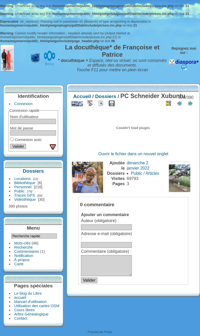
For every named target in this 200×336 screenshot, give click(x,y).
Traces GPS (24, 195)
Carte (19, 264)
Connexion (23, 104)
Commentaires (26, 251)
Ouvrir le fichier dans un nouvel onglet (133, 154)
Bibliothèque (24, 183)
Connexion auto (25, 140)
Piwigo (108, 331)
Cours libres (24, 310)
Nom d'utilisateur (24, 117)
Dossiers (33, 171)
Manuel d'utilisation (30, 302)
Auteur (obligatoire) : (100, 220)
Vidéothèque (25, 199)
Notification (23, 256)
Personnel (23, 187)
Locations (22, 179)
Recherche (23, 247)
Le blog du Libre (28, 293)
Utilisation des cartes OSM (36, 306)
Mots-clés (22, 243)
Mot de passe (21, 128)
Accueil (82, 96)
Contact (21, 318)
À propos (22, 260)
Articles (152, 173)
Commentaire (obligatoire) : (106, 251)
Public (19, 191)
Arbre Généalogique (31, 314)
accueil (20, 297)
